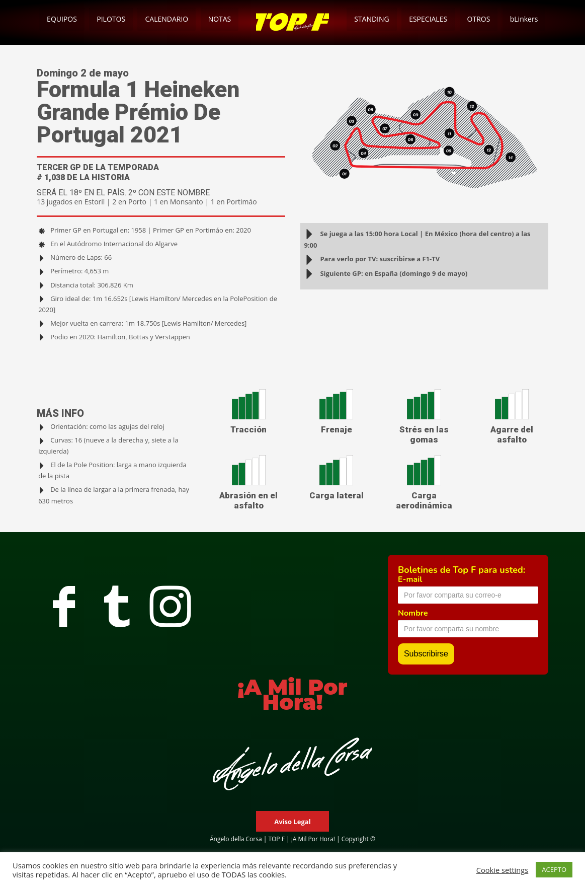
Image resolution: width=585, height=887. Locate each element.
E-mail (410, 579)
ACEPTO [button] (554, 869)
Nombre (413, 613)
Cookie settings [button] (502, 869)
